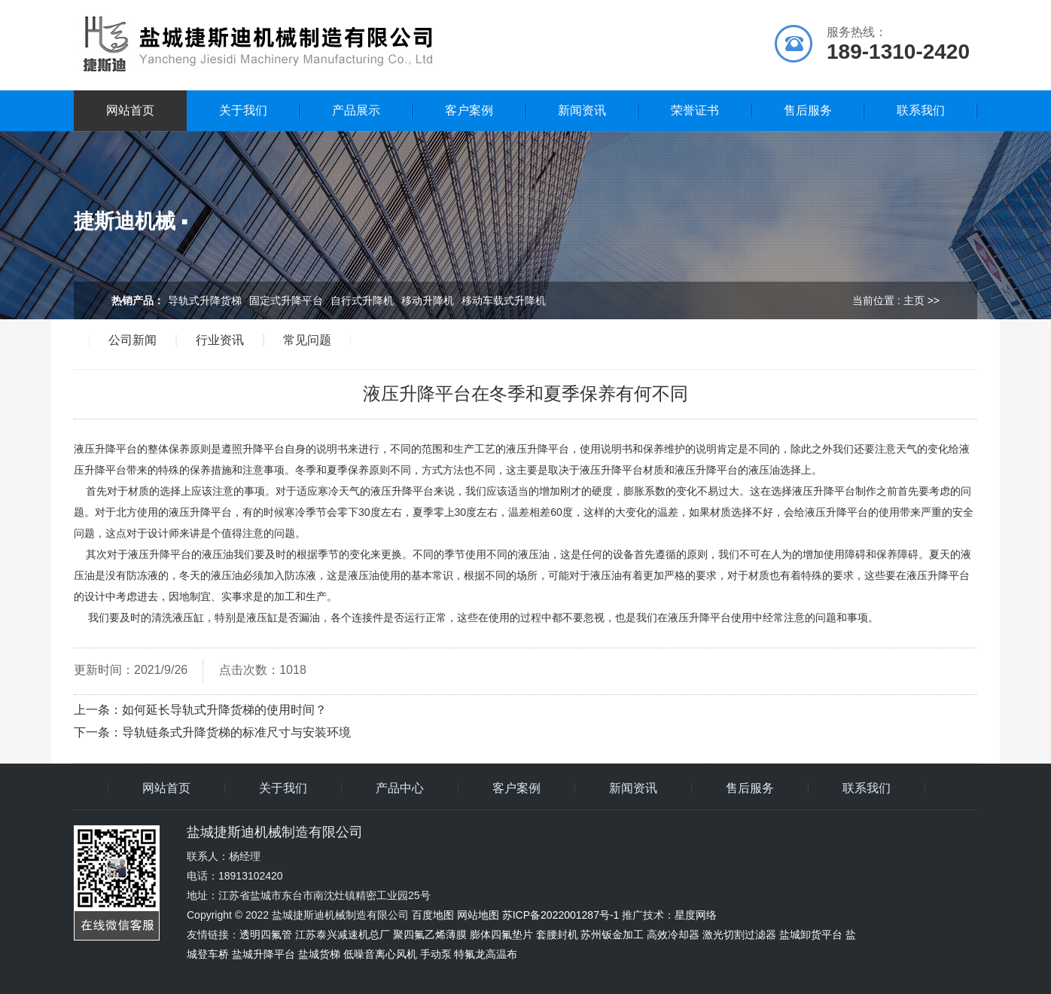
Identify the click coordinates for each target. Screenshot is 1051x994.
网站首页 (130, 110)
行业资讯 (220, 340)
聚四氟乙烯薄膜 (430, 934)
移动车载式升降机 (504, 300)
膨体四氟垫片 (501, 934)
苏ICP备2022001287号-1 (561, 915)
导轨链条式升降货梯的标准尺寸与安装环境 (236, 732)
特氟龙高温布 (485, 954)
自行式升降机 (362, 300)
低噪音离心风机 (380, 954)
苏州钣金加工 (612, 934)
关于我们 (243, 110)
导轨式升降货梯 (205, 300)
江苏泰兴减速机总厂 (342, 934)
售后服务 (808, 110)
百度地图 (433, 915)
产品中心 (400, 788)
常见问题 (307, 340)
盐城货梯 (319, 954)
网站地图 (478, 915)
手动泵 (436, 954)
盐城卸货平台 (810, 934)
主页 (914, 300)
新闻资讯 (582, 110)
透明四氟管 (265, 934)
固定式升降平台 (286, 300)
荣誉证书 (695, 110)
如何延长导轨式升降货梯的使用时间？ (224, 709)
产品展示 (356, 110)
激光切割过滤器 (739, 934)
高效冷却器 (673, 934)
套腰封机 (557, 934)
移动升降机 (427, 300)
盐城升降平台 (263, 954)
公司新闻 (132, 340)
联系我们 (921, 110)
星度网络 (696, 915)
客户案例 (469, 110)
